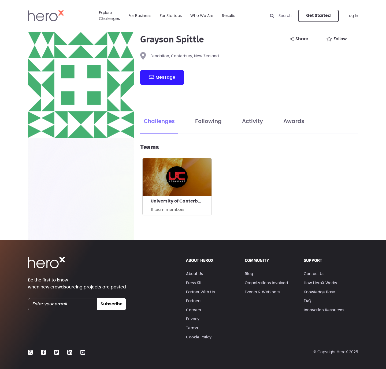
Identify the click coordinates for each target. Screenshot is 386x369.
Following (208, 121)
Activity (252, 121)
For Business (139, 16)
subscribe (112, 304)
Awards (293, 121)
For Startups (171, 16)
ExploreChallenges (109, 16)
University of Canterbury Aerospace (181, 201)
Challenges (159, 121)
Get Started (318, 15)
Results (228, 16)
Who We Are (201, 16)
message (162, 77)
